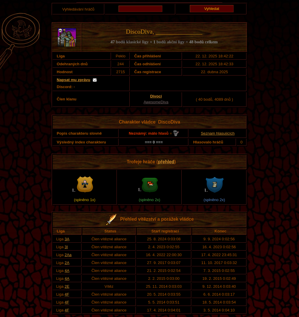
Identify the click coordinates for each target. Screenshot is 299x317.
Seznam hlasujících (218, 133)
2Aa (68, 255)
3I (66, 247)
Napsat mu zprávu (73, 80)
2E (67, 286)
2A (67, 263)
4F (67, 294)
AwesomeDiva (156, 102)
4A (67, 270)
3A (67, 239)
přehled (166, 161)
